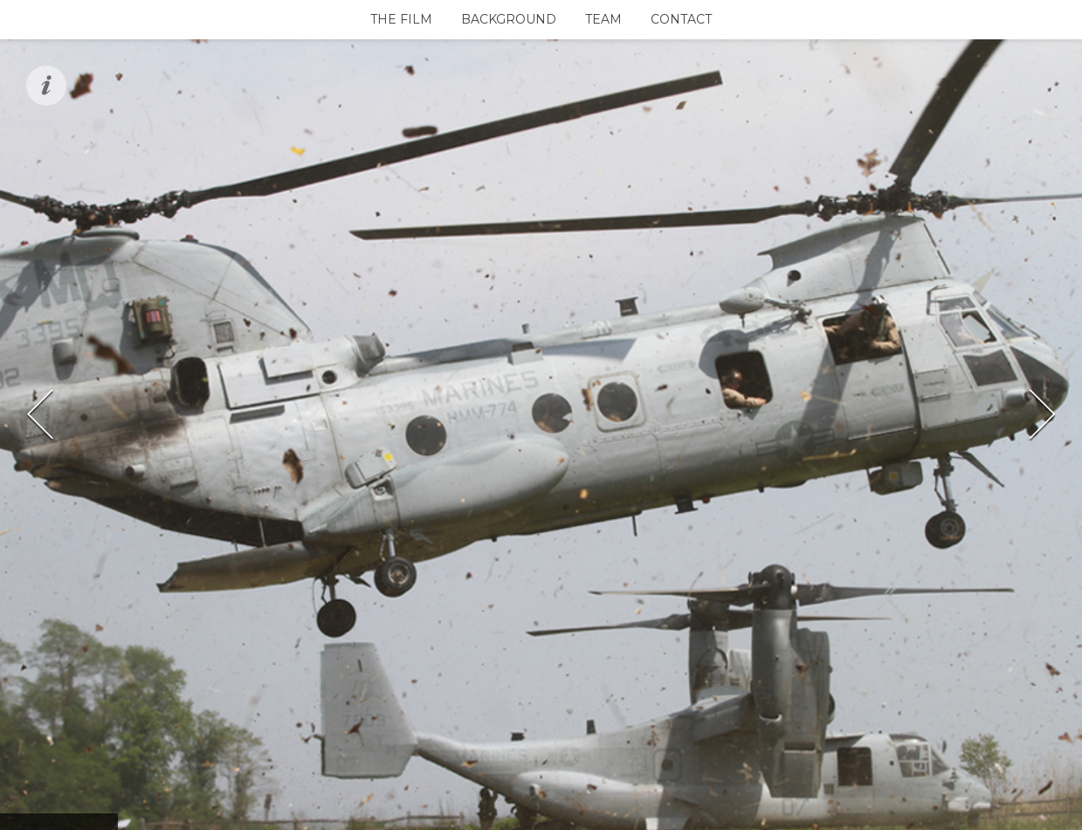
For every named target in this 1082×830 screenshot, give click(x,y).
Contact (681, 19)
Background (508, 19)
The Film (401, 19)
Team (603, 19)
